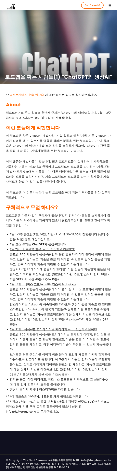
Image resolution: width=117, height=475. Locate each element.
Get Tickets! (92, 5)
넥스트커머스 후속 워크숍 (26, 95)
